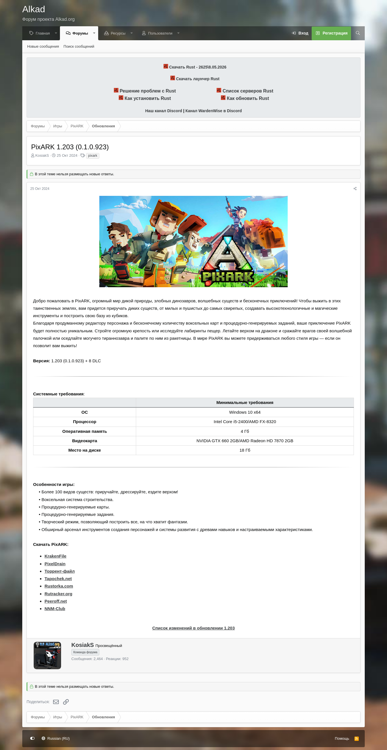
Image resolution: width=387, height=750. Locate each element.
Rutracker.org (58, 594)
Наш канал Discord (163, 111)
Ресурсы (119, 33)
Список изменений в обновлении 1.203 (193, 628)
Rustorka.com (59, 586)
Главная (44, 33)
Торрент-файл (60, 571)
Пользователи (162, 33)
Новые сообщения (43, 47)
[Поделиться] (355, 189)
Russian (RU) (56, 738)
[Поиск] (356, 34)
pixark (92, 156)
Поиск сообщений (79, 47)
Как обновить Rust (248, 98)
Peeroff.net (56, 601)
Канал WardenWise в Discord (214, 111)
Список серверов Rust (248, 91)
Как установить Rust (148, 98)
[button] (57, 34)
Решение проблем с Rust (148, 91)
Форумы (82, 33)
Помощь (342, 738)
